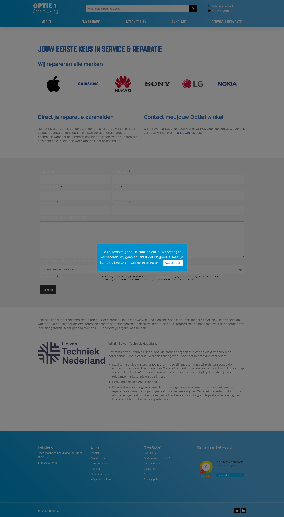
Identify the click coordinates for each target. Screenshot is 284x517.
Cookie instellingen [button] (144, 263)
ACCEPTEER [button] (173, 263)
